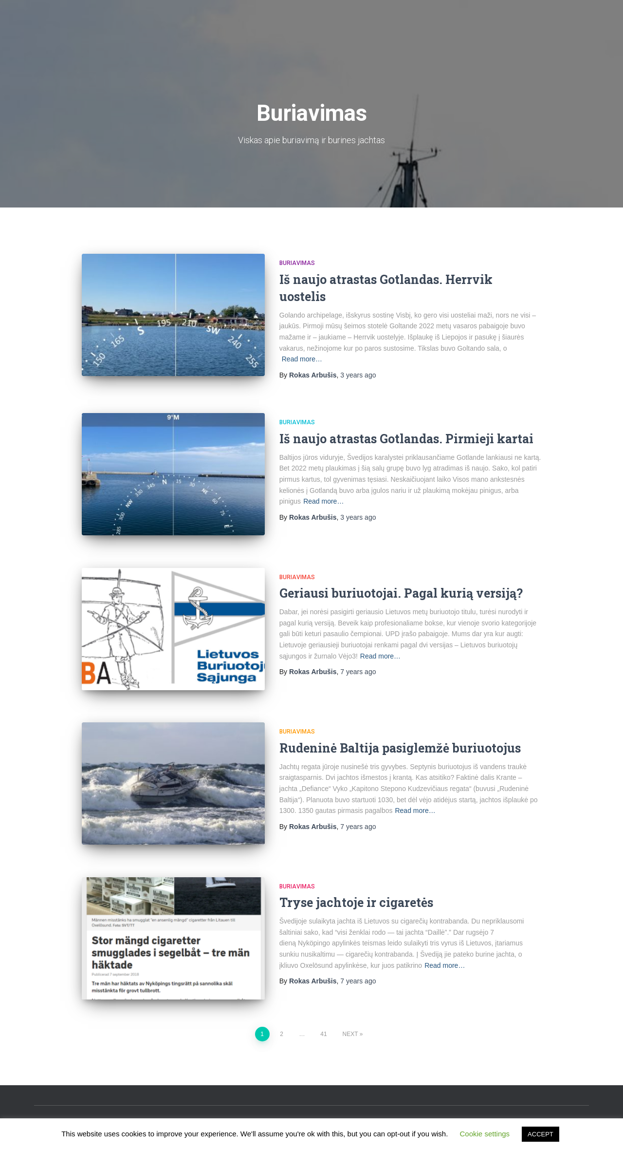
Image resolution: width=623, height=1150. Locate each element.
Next (350, 1034)
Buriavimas (297, 263)
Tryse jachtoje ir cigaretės (356, 902)
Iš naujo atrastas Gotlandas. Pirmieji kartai (406, 439)
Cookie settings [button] (485, 1134)
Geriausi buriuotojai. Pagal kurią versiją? (401, 593)
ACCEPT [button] (540, 1134)
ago (358, 375)
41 (323, 1034)
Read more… (302, 359)
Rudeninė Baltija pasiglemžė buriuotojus (400, 748)
